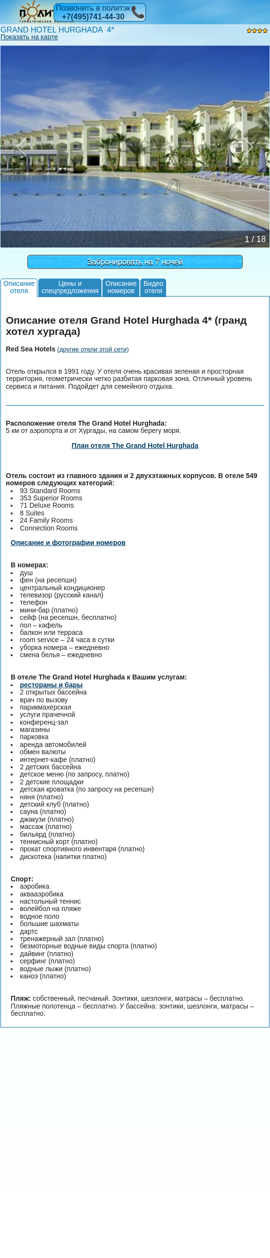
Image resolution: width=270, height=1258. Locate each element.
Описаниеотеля (18, 287)
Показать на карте (29, 37)
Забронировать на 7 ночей (135, 262)
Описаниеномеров (120, 287)
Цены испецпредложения (70, 287)
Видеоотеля (153, 287)
